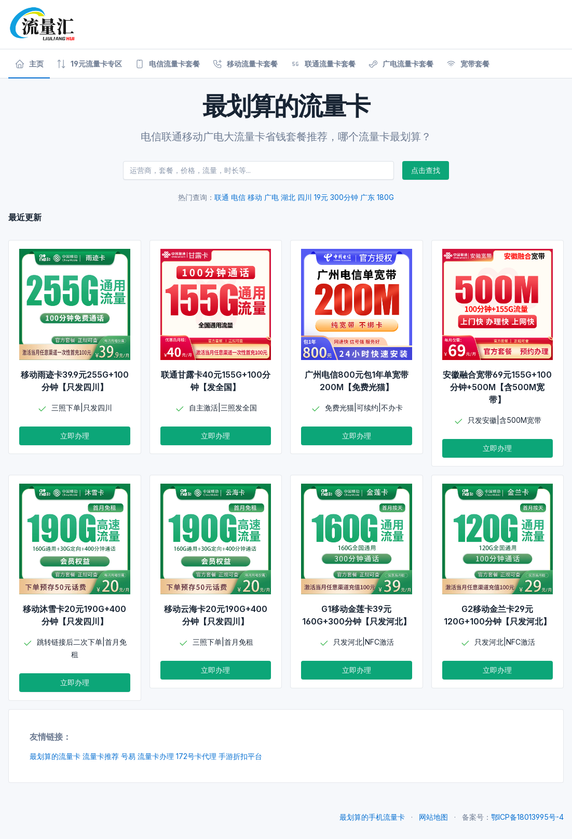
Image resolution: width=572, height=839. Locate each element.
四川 (304, 197)
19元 (321, 197)
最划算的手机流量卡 (372, 817)
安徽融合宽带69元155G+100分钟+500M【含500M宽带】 (497, 387)
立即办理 (74, 435)
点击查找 (425, 170)
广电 (271, 197)
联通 (221, 197)
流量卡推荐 (101, 756)
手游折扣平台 (240, 756)
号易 (128, 756)
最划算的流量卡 (55, 756)
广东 (367, 197)
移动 (255, 197)
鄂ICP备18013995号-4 (527, 817)
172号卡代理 (196, 756)
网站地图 (433, 817)
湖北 (288, 197)
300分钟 (344, 197)
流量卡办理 (156, 756)
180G (385, 197)
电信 (238, 197)
